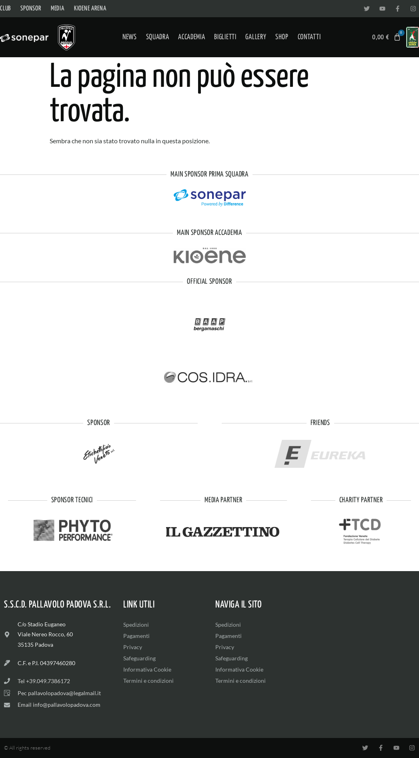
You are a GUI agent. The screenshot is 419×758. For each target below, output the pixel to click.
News (129, 37)
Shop (282, 37)
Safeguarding (139, 658)
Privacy (132, 647)
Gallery (255, 37)
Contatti (309, 37)
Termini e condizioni (148, 680)
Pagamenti (136, 635)
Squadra (157, 37)
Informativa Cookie (147, 669)
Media (57, 9)
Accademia (191, 37)
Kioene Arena (90, 9)
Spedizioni (136, 624)
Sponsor (30, 9)
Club (5, 9)
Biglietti (225, 37)
